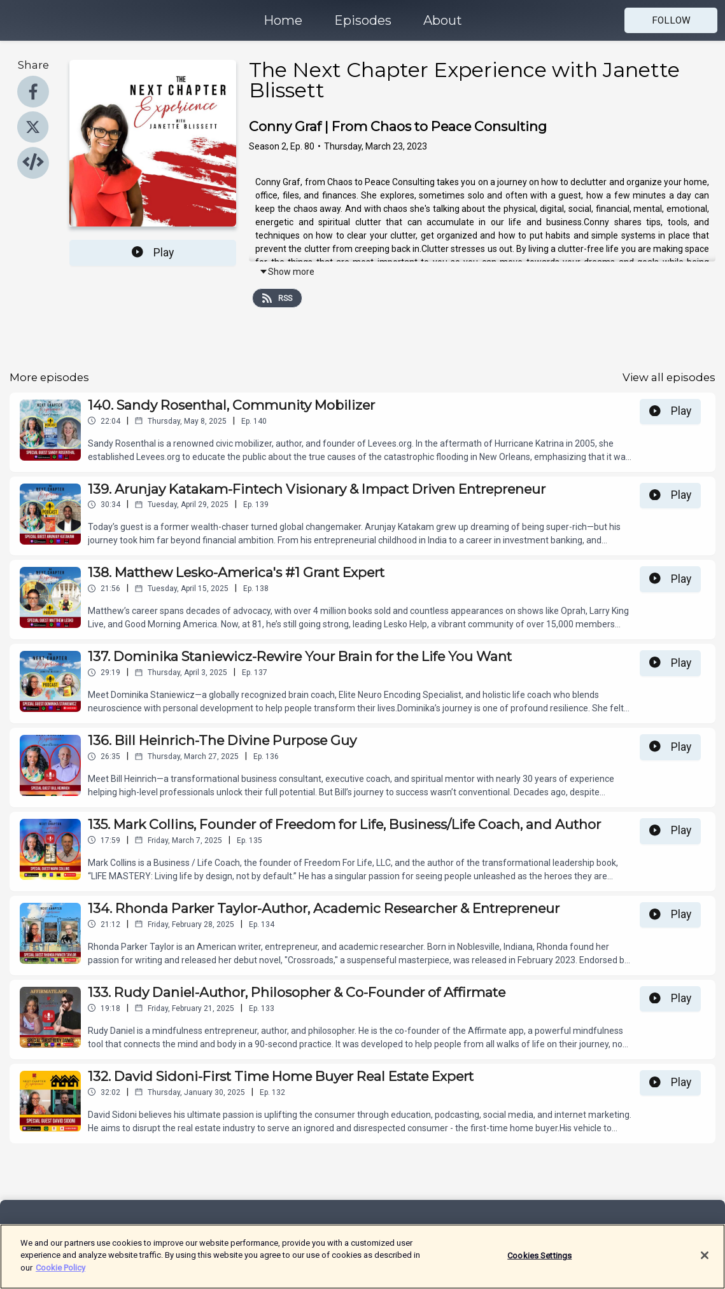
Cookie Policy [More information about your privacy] (60, 1276)
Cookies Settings (539, 1264)
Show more (286, 272)
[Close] (705, 1264)
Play (153, 252)
